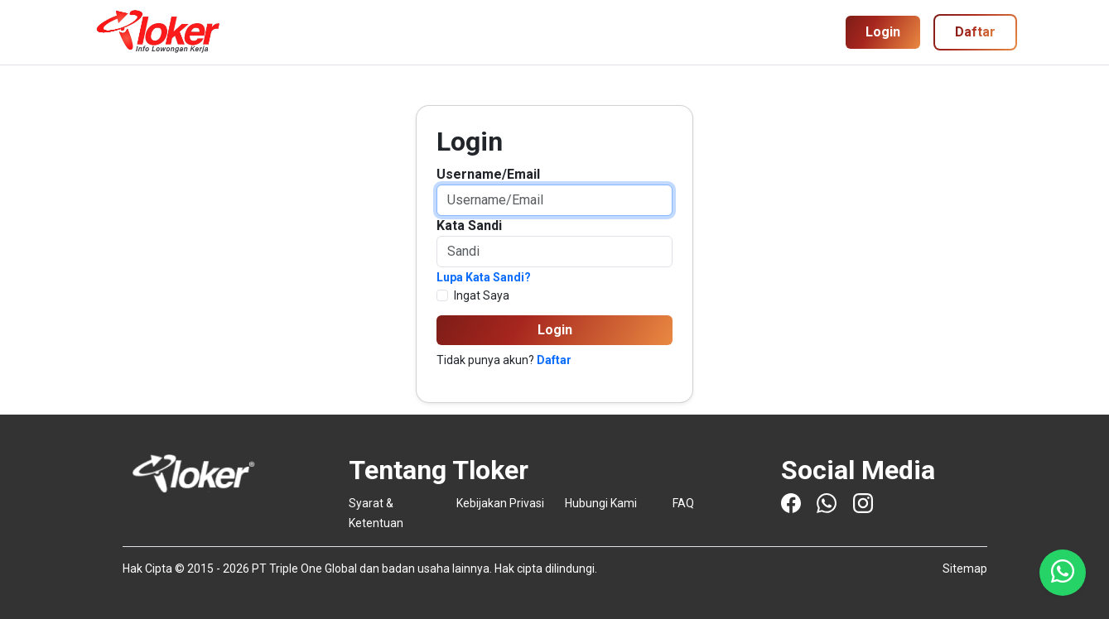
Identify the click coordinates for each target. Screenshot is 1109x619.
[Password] (554, 251)
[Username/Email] (554, 200)
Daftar (554, 360)
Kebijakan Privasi (500, 503)
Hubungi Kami (601, 503)
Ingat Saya (481, 295)
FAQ (683, 503)
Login (883, 32)
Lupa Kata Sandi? (483, 277)
